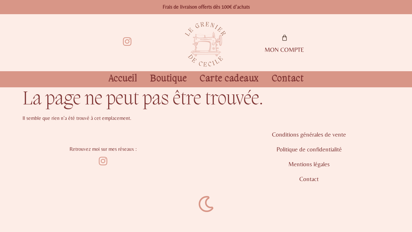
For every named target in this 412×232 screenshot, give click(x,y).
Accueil (122, 79)
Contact (288, 79)
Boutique (168, 79)
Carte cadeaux (229, 79)
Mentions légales (309, 164)
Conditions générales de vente (309, 134)
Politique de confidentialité (309, 149)
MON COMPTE (284, 49)
